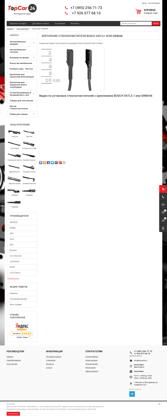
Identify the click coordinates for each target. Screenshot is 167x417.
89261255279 (139, 365)
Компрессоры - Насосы (22, 67)
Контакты (75, 21)
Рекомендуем (15, 349)
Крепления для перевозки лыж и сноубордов (22, 82)
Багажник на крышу (22, 55)
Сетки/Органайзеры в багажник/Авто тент (22, 92)
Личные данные (91, 362)
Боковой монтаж (29, 178)
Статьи (49, 366)
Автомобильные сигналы (22, 49)
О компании (60, 21)
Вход (144, 2)
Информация (54, 349)
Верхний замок (14, 178)
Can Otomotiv (16, 254)
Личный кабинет (91, 355)
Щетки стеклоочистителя (22, 105)
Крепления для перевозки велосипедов (22, 73)
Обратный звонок (140, 354)
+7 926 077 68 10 (86, 12)
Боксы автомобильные (22, 61)
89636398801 (139, 363)
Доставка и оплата (40, 21)
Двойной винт (14, 166)
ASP (11, 231)
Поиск (155, 21)
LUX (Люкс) (15, 271)
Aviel (12, 237)
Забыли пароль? (91, 369)
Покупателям (93, 349)
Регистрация (154, 2)
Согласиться (13, 414)
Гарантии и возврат (18, 21)
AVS (11, 243)
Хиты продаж (16, 302)
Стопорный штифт (29, 143)
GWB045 (29, 190)
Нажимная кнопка (14, 154)
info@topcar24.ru (140, 359)
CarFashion (15, 259)
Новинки (13, 291)
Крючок (29, 131)
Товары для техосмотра (22, 99)
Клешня (14, 131)
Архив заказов (91, 358)
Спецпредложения (18, 297)
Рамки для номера (22, 112)
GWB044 (14, 190)
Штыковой (14, 143)
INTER (12, 265)
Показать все (13, 276)
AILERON (13, 220)
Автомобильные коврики (22, 41)
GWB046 (14, 201)
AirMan (13, 226)
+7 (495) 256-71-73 (86, 7)
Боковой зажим (29, 154)
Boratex (13, 248)
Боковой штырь (29, 166)
